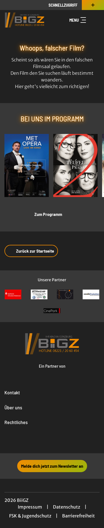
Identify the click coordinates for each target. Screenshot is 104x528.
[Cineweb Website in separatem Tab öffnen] (52, 371)
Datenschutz (66, 507)
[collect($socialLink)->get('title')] (39, 441)
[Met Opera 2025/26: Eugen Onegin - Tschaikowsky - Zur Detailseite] (26, 165)
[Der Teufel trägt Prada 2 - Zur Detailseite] (75, 165)
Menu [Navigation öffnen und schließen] (77, 20)
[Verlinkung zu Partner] (13, 294)
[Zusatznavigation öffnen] (93, 5)
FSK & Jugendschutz (30, 516)
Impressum (30, 507)
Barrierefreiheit (78, 516)
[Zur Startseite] (24, 20)
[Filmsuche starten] (94, 20)
